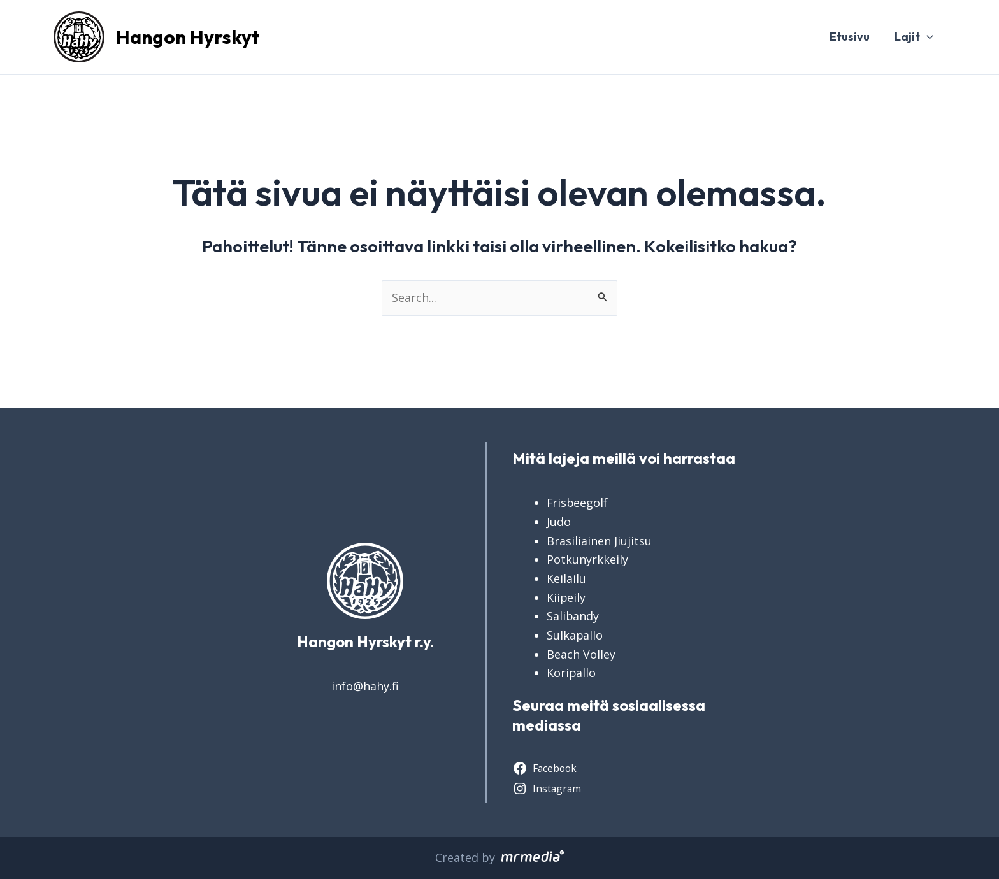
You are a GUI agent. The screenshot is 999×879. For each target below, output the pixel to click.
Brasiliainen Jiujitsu (599, 540)
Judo (559, 521)
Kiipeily (566, 597)
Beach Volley (581, 654)
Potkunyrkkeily (587, 559)
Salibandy (573, 616)
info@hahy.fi (365, 686)
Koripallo (571, 672)
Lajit (914, 36)
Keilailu (566, 578)
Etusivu (852, 36)
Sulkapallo (575, 635)
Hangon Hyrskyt (188, 37)
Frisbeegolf (578, 502)
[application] (927, 36)
